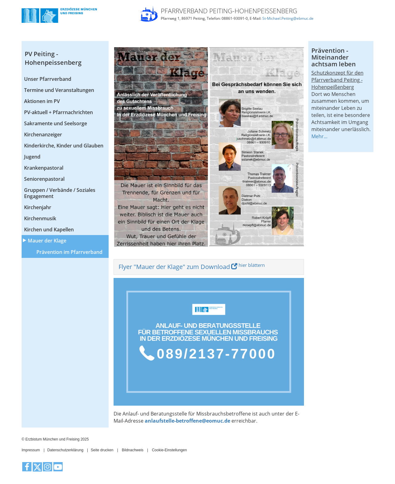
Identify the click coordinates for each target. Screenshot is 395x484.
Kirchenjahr (37, 207)
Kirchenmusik (40, 218)
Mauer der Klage (47, 240)
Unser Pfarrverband (47, 79)
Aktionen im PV (42, 101)
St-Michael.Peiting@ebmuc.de (288, 18)
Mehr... (319, 136)
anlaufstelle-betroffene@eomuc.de (187, 420)
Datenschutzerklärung (65, 450)
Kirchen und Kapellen (49, 229)
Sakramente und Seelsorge (55, 123)
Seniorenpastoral (44, 179)
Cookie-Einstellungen (169, 450)
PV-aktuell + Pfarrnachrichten (58, 112)
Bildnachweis (132, 450)
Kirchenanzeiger (43, 134)
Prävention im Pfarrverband (69, 252)
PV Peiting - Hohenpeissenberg (53, 58)
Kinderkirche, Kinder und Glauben (63, 145)
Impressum (31, 450)
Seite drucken (102, 450)
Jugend (32, 156)
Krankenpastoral (43, 167)
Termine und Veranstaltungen (59, 90)
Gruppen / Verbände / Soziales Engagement (59, 193)
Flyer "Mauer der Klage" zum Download (174, 267)
